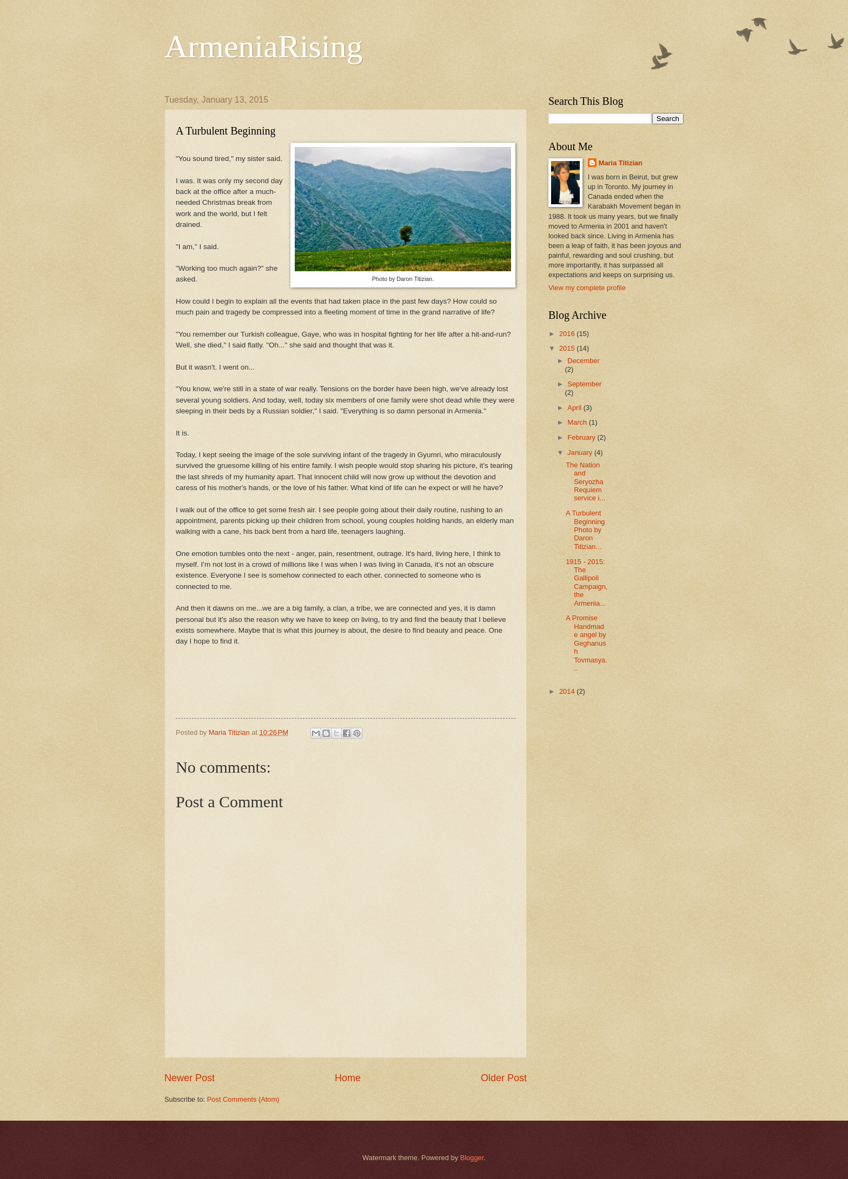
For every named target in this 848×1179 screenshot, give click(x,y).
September (584, 384)
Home (348, 1078)
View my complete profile (587, 288)
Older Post (504, 1078)
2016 (568, 334)
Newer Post (189, 1078)
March (577, 422)
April (575, 408)
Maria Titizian (620, 163)
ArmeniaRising (263, 46)
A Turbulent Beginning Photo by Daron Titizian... (586, 530)
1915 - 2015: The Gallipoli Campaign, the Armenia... (586, 582)
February (582, 437)
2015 (568, 348)
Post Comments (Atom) (243, 1099)
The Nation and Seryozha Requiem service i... (585, 482)
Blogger (472, 1158)
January (580, 452)
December (583, 361)
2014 (568, 691)
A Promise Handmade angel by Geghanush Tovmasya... (586, 643)
